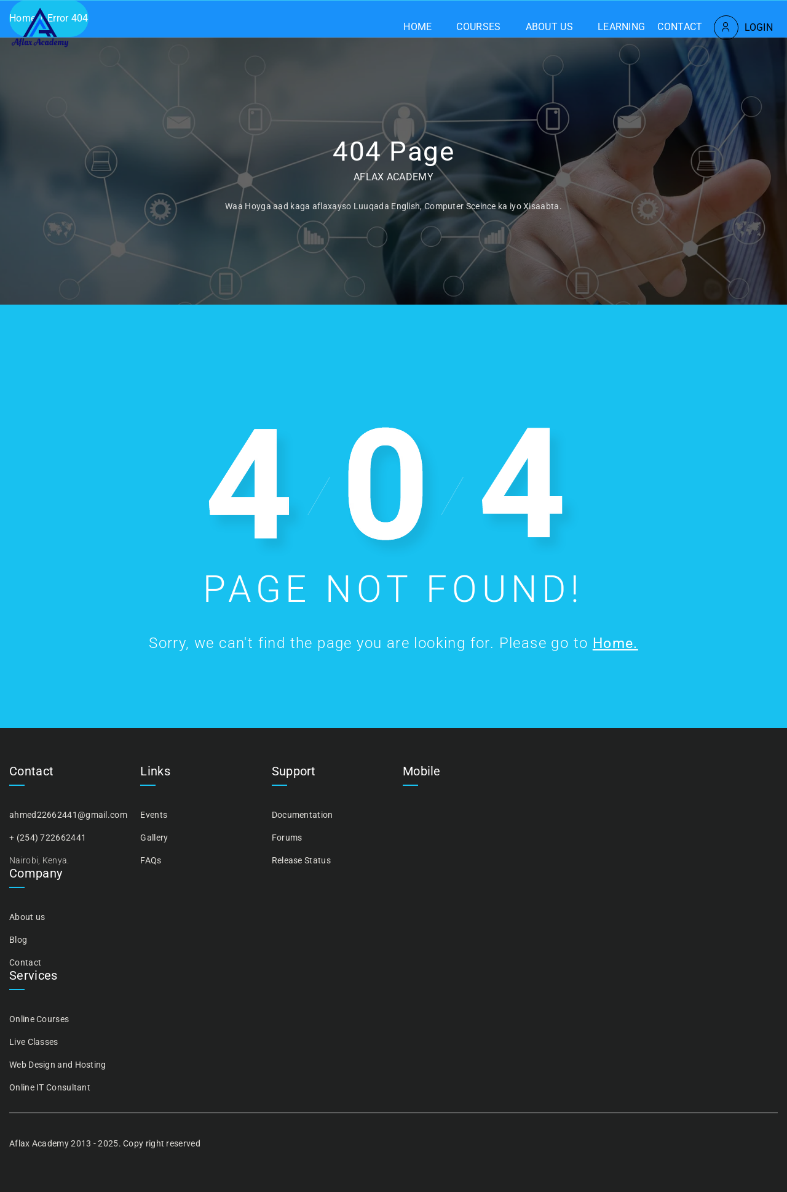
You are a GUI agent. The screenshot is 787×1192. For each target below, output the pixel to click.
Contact (679, 27)
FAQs (150, 860)
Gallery (154, 837)
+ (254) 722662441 (47, 837)
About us (549, 27)
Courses (478, 27)
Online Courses (39, 1019)
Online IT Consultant (49, 1087)
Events (153, 815)
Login (759, 27)
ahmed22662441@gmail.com (68, 815)
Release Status (301, 860)
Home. (615, 643)
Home (417, 27)
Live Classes (33, 1042)
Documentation (302, 815)
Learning (621, 27)
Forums (287, 837)
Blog (18, 940)
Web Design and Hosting (57, 1065)
